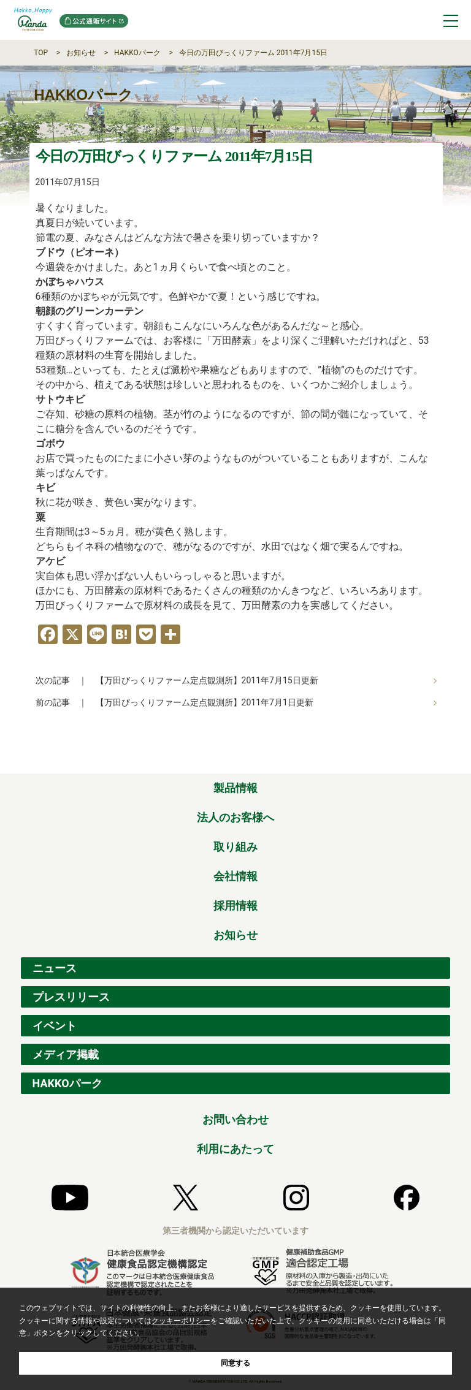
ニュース (55, 968)
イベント (55, 1025)
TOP (41, 52)
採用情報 (235, 905)
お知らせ (81, 52)
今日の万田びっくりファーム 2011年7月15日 (253, 52)
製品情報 (235, 787)
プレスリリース (71, 996)
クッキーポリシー (180, 1320)
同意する (235, 1363)
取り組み (235, 846)
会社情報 (235, 876)
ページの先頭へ (441, 760)
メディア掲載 (66, 1054)
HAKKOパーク (137, 52)
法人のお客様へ (235, 817)
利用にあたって (235, 1148)
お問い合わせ (235, 1119)
